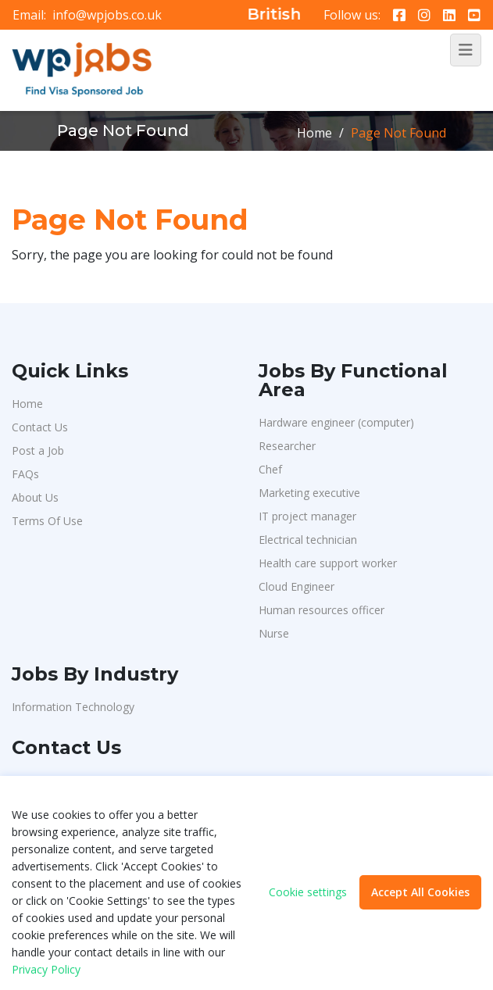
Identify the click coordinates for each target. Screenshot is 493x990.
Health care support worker (328, 563)
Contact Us (40, 427)
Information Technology (73, 706)
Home (314, 133)
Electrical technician (308, 539)
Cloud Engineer (296, 586)
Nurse (274, 633)
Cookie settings (308, 892)
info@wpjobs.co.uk (107, 15)
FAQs (25, 473)
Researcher (287, 445)
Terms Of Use (47, 520)
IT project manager (307, 516)
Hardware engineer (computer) (336, 422)
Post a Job (38, 450)
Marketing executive (309, 492)
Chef (270, 469)
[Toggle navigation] (465, 50)
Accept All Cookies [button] (420, 892)
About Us (35, 497)
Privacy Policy (46, 969)
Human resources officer (321, 609)
